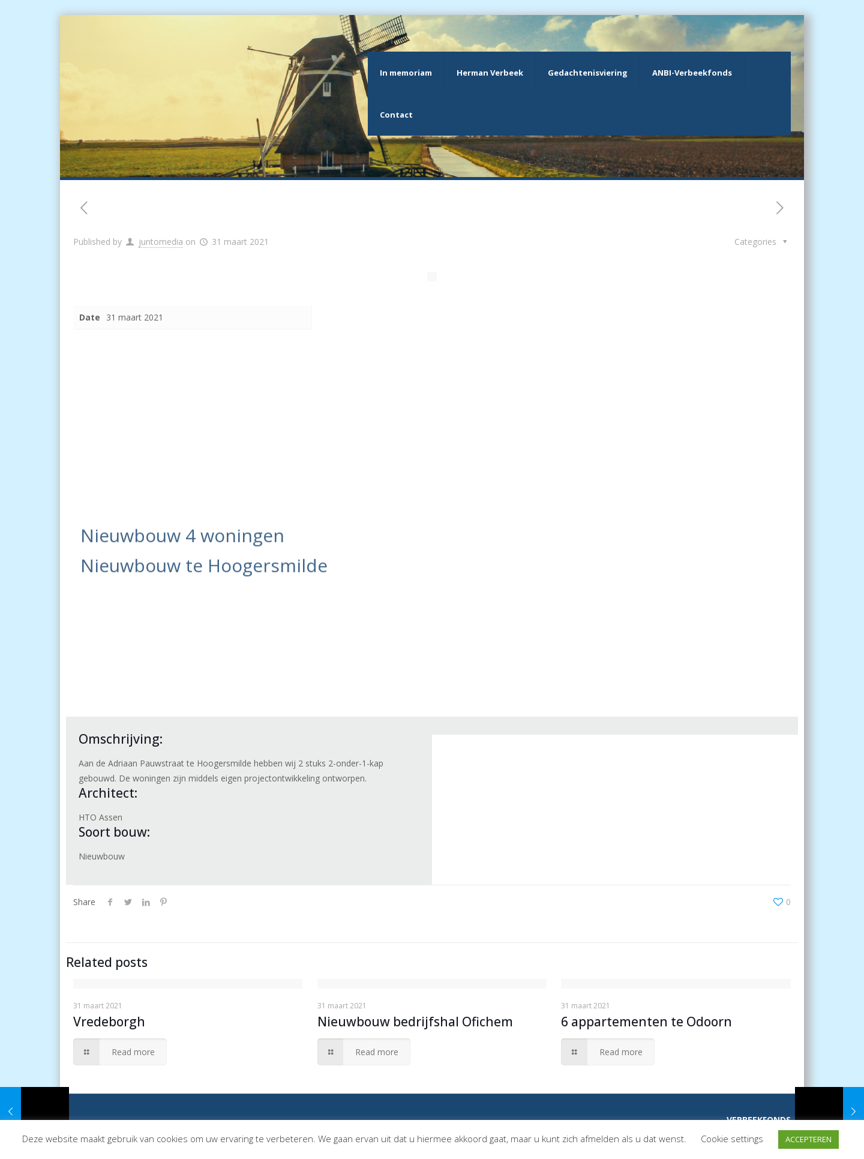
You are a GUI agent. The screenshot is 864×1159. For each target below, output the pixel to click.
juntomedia (161, 241)
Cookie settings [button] (732, 1139)
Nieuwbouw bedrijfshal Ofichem (415, 1021)
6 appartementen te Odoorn (646, 1021)
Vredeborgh (109, 1021)
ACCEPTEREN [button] (808, 1139)
